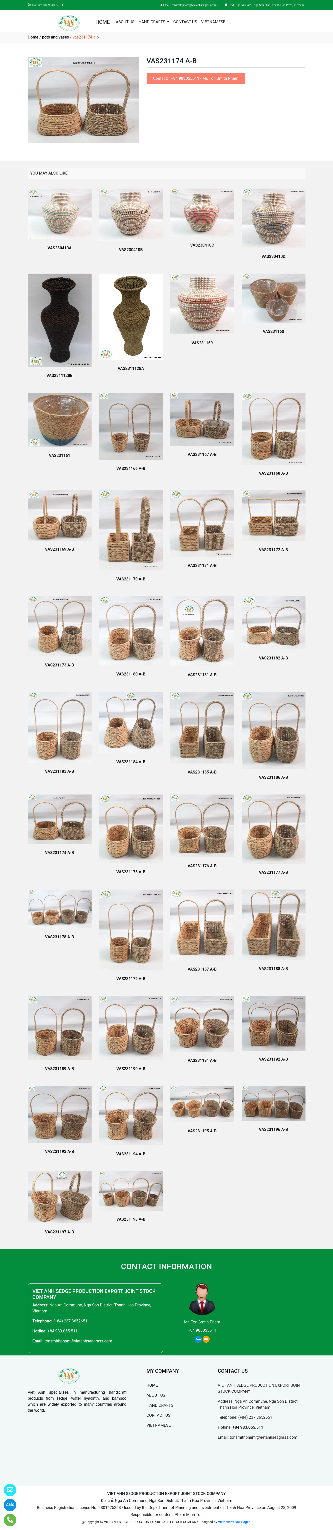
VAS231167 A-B (202, 454)
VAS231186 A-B (273, 777)
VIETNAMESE (213, 22)
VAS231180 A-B (130, 674)
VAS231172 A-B (273, 549)
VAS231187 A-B (202, 969)
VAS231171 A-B (202, 565)
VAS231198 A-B (130, 1219)
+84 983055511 (185, 78)
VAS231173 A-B (59, 665)
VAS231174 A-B (59, 852)
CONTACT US (185, 22)
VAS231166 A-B (130, 468)
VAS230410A (60, 248)
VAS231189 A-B (59, 1068)
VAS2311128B (60, 375)
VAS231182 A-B (273, 658)
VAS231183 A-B (59, 771)
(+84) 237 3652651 (70, 1321)
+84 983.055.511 (63, 1331)
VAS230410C (202, 245)
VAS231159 (202, 343)
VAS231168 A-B (273, 473)
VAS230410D (273, 256)
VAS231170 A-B (130, 579)
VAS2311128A (131, 368)
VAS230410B (131, 249)
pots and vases (55, 37)
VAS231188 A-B (273, 968)
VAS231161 (59, 455)
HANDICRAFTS (152, 22)
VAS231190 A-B (130, 1068)
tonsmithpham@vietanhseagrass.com (78, 1341)
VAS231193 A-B (59, 1151)
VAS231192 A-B (273, 1059)
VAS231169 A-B (59, 549)
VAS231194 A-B (130, 1154)
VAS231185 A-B (202, 772)
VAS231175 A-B (130, 872)
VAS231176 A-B (202, 866)
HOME (103, 22)
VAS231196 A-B (273, 1129)
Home (33, 37)
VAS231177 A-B (273, 872)
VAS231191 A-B (202, 1060)
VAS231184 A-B (130, 761)
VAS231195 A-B (202, 1131)
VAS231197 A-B (59, 1232)
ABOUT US (125, 22)
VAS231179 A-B (130, 978)
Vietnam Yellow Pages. (234, 1522)
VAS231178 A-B (59, 937)
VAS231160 (273, 331)
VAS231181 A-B (202, 674)
